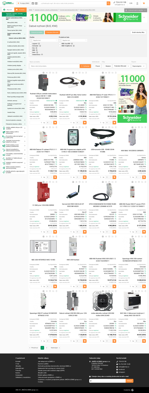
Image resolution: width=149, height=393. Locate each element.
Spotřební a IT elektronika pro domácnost (12, 158)
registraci (36, 112)
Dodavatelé (19, 375)
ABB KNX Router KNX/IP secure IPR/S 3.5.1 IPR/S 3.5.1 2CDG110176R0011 (132, 205)
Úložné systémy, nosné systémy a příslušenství (10, 145)
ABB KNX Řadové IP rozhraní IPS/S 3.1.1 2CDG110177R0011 (43, 151)
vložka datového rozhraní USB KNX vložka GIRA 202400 (102, 314)
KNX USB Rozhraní (73, 260)
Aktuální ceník (42, 373)
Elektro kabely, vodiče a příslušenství (10, 132)
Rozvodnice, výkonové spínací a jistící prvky (12, 136)
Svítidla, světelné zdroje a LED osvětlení (12, 128)
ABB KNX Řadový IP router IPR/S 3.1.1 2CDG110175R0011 (102, 96)
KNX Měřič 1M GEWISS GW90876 (132, 151)
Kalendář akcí (20, 368)
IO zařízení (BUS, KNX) (13, 42)
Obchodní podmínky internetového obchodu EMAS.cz (54, 366)
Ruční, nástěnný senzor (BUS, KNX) (17, 93)
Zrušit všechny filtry (138, 32)
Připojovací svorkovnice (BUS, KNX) (15, 85)
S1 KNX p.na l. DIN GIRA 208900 (43, 205)
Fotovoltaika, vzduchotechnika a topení (12, 154)
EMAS (30, 10)
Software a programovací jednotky (14, 104)
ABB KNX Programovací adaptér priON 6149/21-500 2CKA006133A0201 (73, 151)
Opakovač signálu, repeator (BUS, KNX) (16, 53)
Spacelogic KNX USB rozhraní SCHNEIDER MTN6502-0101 (132, 260)
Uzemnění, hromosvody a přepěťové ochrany (11, 141)
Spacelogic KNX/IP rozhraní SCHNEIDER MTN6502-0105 (43, 314)
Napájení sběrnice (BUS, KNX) (15, 50)
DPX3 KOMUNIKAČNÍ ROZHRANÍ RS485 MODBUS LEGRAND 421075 (102, 205)
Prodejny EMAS (23, 3)
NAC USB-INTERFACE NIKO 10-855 (43, 260)
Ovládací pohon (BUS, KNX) (15, 69)
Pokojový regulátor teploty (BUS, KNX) (16, 81)
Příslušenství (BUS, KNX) (14, 89)
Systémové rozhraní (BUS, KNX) (16, 108)
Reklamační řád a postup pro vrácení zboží (51, 368)
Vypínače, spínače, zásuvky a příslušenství (12, 14)
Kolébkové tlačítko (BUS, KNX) (15, 46)
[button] (144, 17)
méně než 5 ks (51, 100)
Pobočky (18, 370)
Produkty (20, 10)
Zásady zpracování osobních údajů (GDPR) (51, 370)
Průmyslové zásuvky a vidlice (14, 124)
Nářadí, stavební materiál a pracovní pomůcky (11, 167)
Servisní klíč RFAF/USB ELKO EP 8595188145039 (73, 205)
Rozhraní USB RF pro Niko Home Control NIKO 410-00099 (73, 96)
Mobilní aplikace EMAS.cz (46, 375)
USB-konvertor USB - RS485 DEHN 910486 (102, 151)
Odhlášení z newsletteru (23, 377)
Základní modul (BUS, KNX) (14, 116)
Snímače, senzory (12, 100)
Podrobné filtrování (52, 32)
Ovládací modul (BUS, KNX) (14, 61)
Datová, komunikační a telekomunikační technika (11, 150)
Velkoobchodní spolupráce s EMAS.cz (50, 377)
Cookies (40, 382)
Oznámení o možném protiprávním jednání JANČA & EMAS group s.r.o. (60, 379)
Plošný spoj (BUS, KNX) (13, 77)
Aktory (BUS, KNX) (12, 22)
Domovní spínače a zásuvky (13, 120)
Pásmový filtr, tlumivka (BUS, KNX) (16, 73)
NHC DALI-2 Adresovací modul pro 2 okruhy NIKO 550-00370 (132, 314)
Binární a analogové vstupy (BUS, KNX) (14, 26)
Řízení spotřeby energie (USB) (15, 96)
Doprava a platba (43, 364)
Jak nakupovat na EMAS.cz (46, 361)
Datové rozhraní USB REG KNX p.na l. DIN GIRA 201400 (73, 314)
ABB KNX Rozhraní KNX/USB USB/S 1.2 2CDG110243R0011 (102, 260)
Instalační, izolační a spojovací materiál (12, 163)
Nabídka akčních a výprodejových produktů (13, 171)
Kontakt (18, 361)
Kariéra (18, 373)
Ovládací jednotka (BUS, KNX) (14, 57)
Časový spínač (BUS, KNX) (14, 30)
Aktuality (18, 366)
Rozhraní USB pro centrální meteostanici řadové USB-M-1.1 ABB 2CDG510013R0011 (43, 96)
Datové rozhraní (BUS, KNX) (14, 34)
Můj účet (7, 10)
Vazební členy (11, 112)
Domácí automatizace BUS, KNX (14, 18)
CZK (130, 3)
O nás (17, 364)
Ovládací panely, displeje (14, 65)
